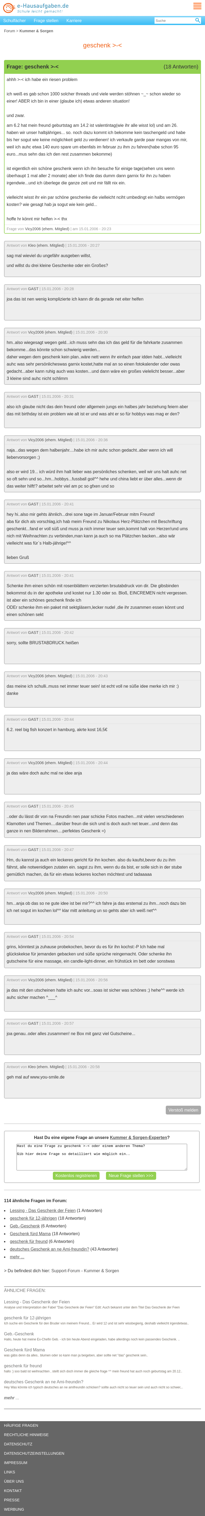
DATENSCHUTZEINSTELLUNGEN (34, 1453)
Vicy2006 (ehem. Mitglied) (47, 229)
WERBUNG (14, 1509)
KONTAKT (13, 1491)
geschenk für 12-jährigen (33, 1218)
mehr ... (17, 1257)
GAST (33, 289)
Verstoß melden (183, 1110)
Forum (9, 31)
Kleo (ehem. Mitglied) (46, 245)
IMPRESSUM (15, 1463)
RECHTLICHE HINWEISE (26, 1435)
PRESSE (11, 1500)
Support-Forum (65, 1270)
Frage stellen (46, 20)
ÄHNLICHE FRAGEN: (25, 1290)
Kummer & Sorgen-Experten (138, 1137)
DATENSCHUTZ (18, 1444)
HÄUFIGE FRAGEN (21, 1425)
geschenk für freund (29, 1241)
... (11, 1398)
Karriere (74, 20)
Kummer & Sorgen (101, 1270)
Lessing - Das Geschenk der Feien (43, 1210)
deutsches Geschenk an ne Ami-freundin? (49, 1249)
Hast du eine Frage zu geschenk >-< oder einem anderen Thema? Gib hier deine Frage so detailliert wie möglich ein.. (102, 1157)
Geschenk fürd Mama (30, 1233)
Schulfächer (14, 20)
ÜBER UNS (14, 1481)
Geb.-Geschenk (25, 1226)
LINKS (9, 1472)
